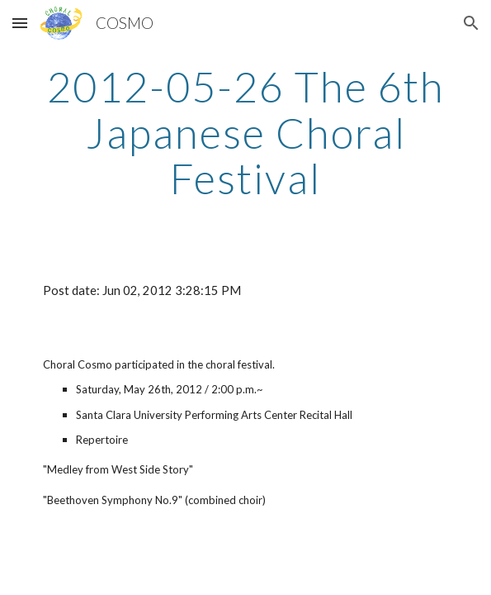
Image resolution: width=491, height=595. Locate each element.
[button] (20, 22)
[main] (245, 132)
